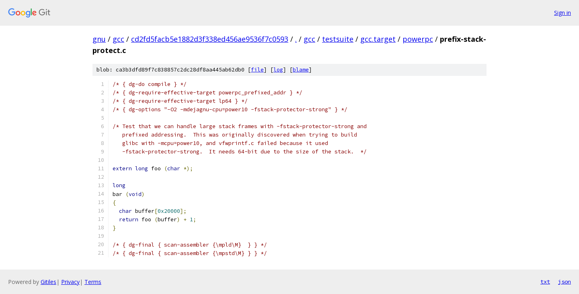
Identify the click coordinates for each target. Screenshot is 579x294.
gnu (99, 39)
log (278, 69)
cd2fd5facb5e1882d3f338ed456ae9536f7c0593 (209, 39)
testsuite (337, 39)
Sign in (562, 12)
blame (301, 69)
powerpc (417, 39)
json (564, 281)
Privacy (70, 282)
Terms (92, 282)
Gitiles (48, 282)
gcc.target (378, 39)
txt (545, 281)
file (257, 69)
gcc (118, 39)
